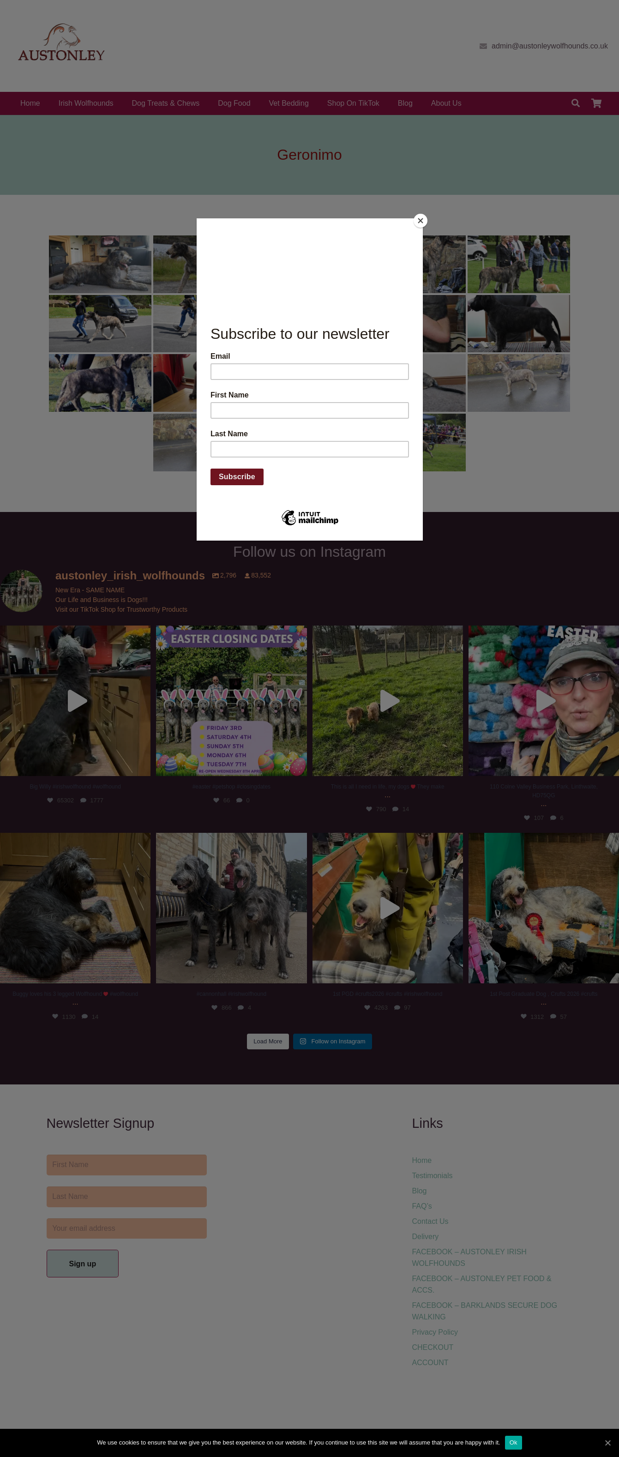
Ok (513, 1442)
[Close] (420, 221)
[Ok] (607, 1442)
